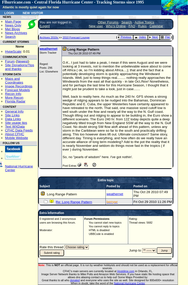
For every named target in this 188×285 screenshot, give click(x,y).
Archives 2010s (49, 37)
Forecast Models (17, 90)
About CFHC (14, 134)
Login (9, 12)
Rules (142, 26)
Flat (165, 37)
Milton (76, 17)
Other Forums (108, 22)
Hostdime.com (125, 271)
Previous (124, 37)
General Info (14, 111)
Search (10, 37)
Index (140, 37)
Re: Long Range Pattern (74, 202)
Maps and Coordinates (14, 80)
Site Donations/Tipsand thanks (19, 67)
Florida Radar (15, 101)
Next (153, 37)
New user (96, 26)
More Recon (14, 97)
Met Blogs (12, 29)
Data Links (13, 119)
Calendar (156, 26)
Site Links (12, 115)
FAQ (131, 26)
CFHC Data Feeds (19, 130)
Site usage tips (16, 123)
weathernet (48, 49)
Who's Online (116, 26)
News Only (13, 25)
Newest (22, 61)
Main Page (13, 21)
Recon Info (13, 94)
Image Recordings (18, 86)
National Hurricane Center (129, 283)
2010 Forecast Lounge (76, 37)
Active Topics (144, 22)
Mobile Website (16, 138)
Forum (10, 61)
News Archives (16, 33)
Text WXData (15, 126)
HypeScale (13, 51)
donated (75, 280)
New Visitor (33, 12)
